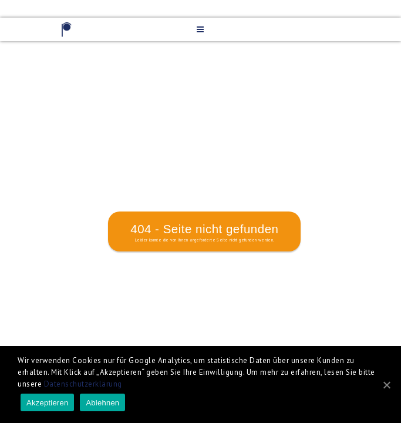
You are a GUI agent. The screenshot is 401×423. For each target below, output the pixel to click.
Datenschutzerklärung (83, 384)
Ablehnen (102, 402)
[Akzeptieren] (386, 385)
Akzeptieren (47, 402)
